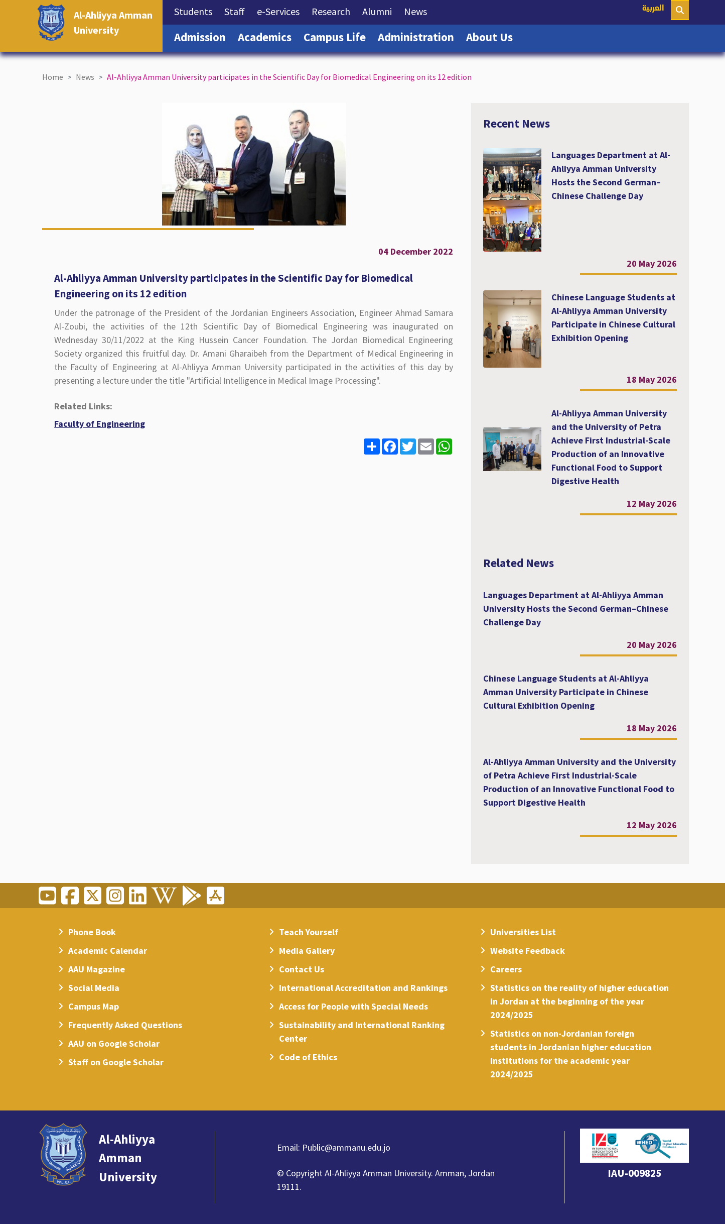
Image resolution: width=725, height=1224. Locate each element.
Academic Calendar (107, 950)
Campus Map (93, 1006)
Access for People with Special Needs (353, 1006)
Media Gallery (307, 950)
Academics (268, 36)
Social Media (93, 987)
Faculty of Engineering (99, 423)
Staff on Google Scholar (116, 1062)
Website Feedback (527, 950)
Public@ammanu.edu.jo (346, 1147)
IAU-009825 (634, 1173)
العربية (653, 9)
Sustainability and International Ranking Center (362, 1031)
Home (52, 77)
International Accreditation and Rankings (363, 987)
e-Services (281, 11)
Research (334, 11)
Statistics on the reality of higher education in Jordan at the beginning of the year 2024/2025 (579, 1001)
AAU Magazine (96, 969)
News (418, 11)
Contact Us (301, 969)
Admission (203, 36)
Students (196, 11)
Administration (419, 36)
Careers (506, 969)
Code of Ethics (308, 1057)
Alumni (380, 11)
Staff (237, 11)
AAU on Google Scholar (114, 1043)
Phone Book (92, 932)
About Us (492, 36)
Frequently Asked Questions (125, 1025)
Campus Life (338, 36)
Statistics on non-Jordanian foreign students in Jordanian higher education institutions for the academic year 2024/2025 (570, 1054)
